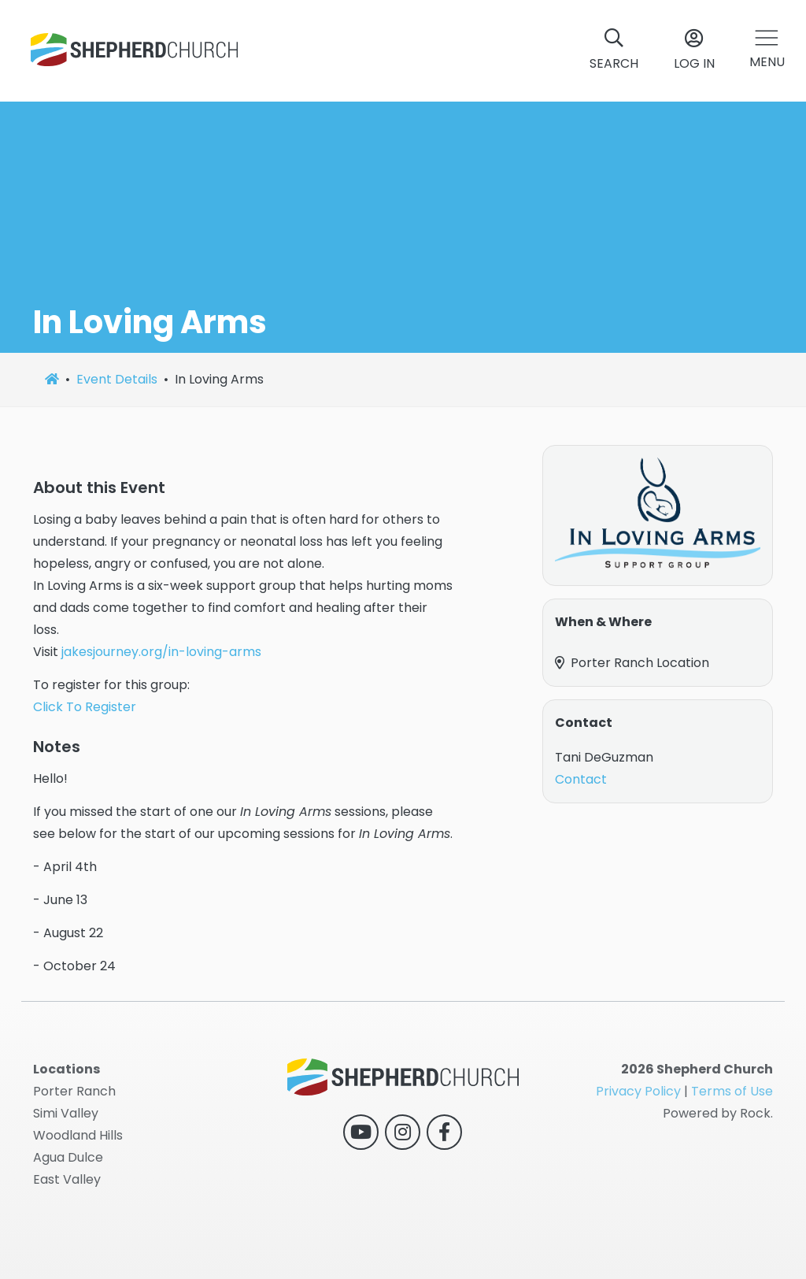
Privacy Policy (638, 1091)
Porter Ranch (74, 1091)
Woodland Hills (78, 1135)
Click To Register (84, 707)
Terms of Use (732, 1091)
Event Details (116, 379)
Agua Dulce (68, 1157)
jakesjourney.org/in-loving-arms (161, 652)
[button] (767, 50)
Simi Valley (65, 1113)
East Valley (67, 1179)
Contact (581, 779)
